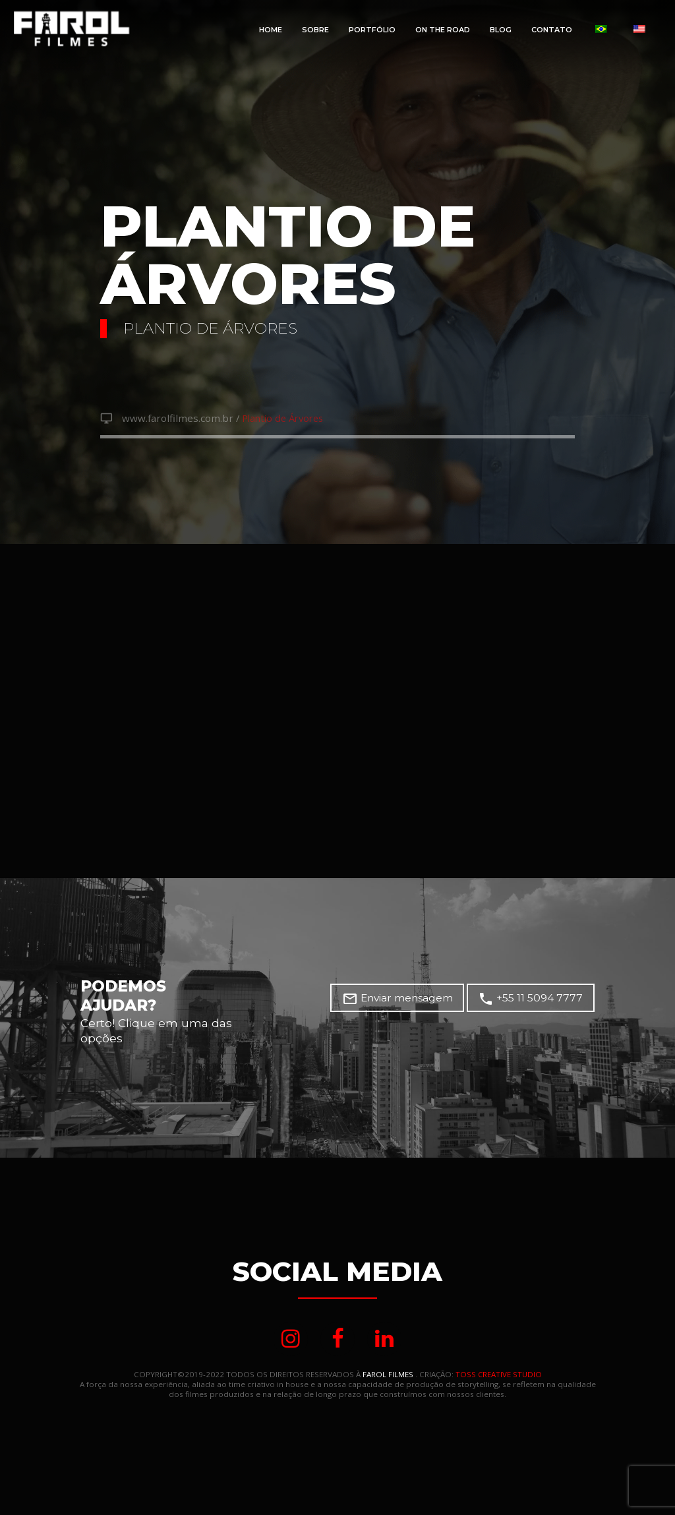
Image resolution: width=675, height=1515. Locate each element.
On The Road (442, 29)
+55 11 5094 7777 (534, 1001)
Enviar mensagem (408, 1001)
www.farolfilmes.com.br (174, 419)
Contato (551, 29)
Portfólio (372, 29)
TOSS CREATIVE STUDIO (498, 1378)
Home (270, 29)
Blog (501, 29)
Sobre (315, 29)
